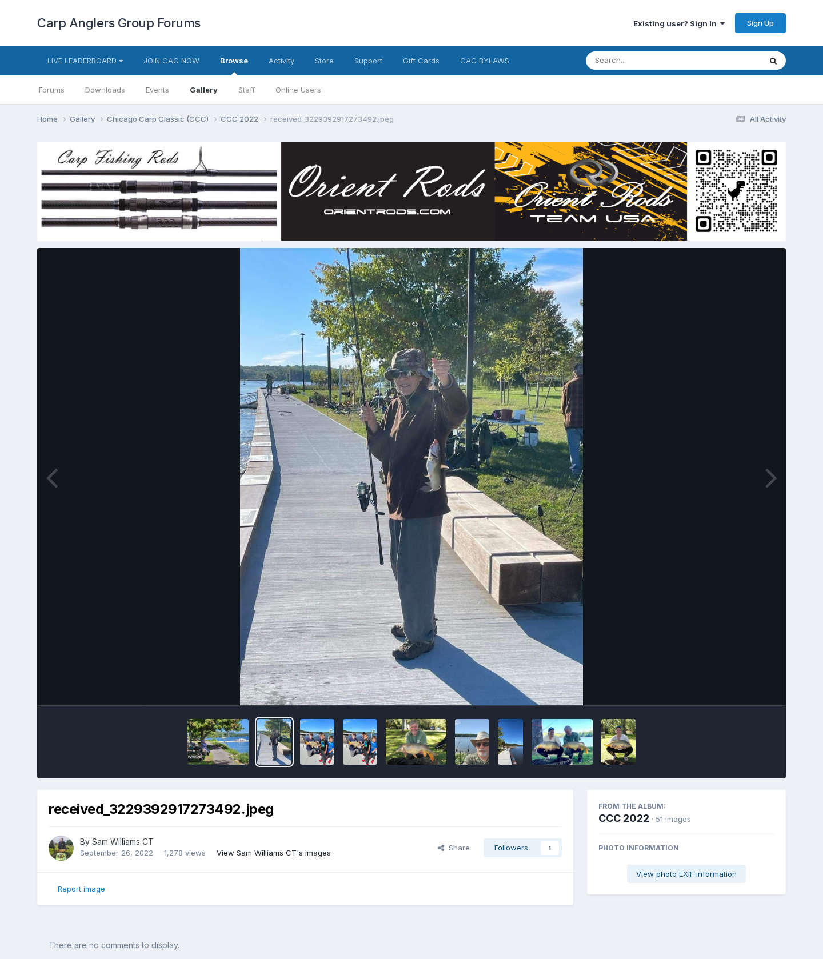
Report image (81, 888)
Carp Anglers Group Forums (119, 22)
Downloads (105, 89)
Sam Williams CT (123, 841)
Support (368, 60)
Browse (234, 65)
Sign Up (760, 22)
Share (454, 847)
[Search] (642, 60)
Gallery (204, 89)
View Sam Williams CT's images (274, 852)
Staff (246, 89)
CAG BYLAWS (484, 60)
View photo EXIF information (686, 873)
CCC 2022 (623, 818)
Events (157, 89)
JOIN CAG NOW (171, 60)
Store (324, 60)
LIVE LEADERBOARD (85, 60)
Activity (281, 60)
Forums (52, 89)
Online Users (298, 89)
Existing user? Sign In (679, 23)
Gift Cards (421, 60)
